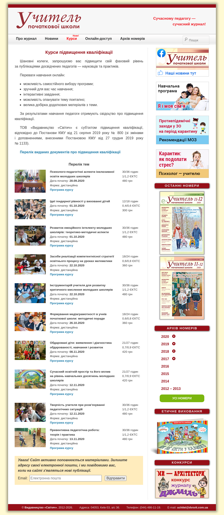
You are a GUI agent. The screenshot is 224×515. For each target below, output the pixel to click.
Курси (71, 38)
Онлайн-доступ (98, 38)
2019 (165, 344)
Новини (51, 38)
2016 (165, 366)
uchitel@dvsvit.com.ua (192, 507)
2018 (165, 351)
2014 (165, 381)
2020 (165, 337)
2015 (165, 374)
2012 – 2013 (171, 389)
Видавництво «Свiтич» (40, 507)
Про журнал (26, 38)
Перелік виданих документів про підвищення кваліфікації (70, 152)
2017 (165, 359)
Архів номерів (132, 38)
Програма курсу (61, 189)
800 (120, 133)
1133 (23, 143)
